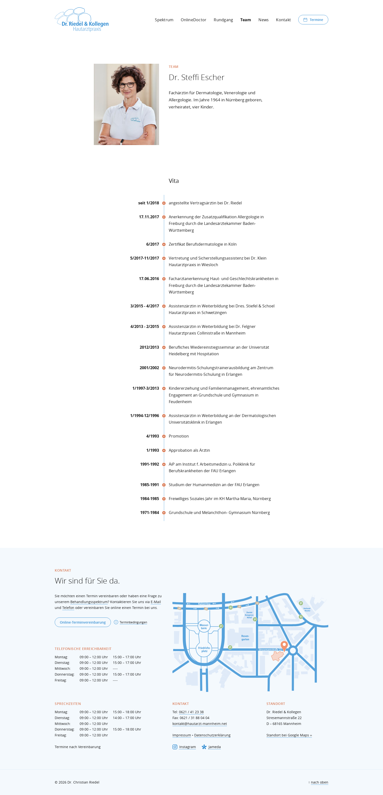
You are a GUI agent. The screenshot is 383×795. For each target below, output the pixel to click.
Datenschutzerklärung (212, 735)
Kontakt (283, 19)
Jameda (211, 746)
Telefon (68, 607)
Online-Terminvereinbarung (83, 622)
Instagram (184, 746)
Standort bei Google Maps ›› (289, 735)
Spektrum (164, 19)
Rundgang (223, 19)
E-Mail (156, 601)
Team (245, 19)
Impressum (181, 735)
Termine (313, 19)
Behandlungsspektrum (89, 601)
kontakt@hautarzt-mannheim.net (199, 723)
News (263, 19)
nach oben (319, 782)
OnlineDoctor (193, 19)
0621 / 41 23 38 (191, 712)
